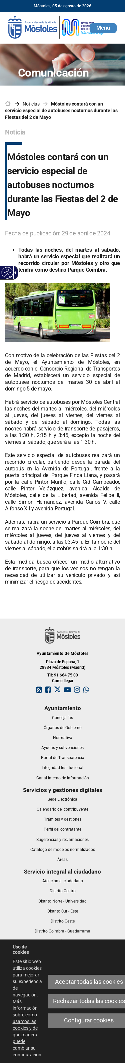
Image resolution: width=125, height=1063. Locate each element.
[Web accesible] (7, 273)
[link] (56, 26)
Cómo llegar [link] (62, 680)
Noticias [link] (31, 104)
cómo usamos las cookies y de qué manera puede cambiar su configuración (27, 1034)
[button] (103, 28)
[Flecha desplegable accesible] (14, 273)
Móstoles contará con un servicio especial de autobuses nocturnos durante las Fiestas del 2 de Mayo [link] (61, 110)
